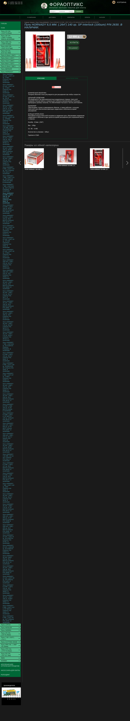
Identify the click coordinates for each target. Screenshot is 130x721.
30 (19, 697)
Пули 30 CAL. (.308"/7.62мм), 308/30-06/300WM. (8, 37)
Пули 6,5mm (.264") (8, 55)
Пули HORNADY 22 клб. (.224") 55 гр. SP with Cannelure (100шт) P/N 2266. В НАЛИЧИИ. (8, 242)
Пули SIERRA (6, 630)
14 (8, 695)
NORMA (4, 661)
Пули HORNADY (44, 22)
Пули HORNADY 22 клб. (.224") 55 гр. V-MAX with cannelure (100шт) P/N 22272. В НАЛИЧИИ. (8, 230)
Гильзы (4, 23)
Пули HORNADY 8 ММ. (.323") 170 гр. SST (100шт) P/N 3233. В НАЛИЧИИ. (8, 170)
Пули (37, 22)
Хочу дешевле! (73, 48)
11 (3, 695)
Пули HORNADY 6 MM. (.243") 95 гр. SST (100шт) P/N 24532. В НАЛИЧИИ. (8, 619)
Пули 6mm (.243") (7, 58)
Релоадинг (5, 675)
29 (17, 697)
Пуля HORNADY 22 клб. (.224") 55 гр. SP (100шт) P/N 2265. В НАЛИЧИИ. (8, 580)
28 (15, 697)
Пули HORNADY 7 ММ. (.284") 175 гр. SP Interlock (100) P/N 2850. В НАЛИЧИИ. (8, 179)
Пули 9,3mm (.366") (8, 66)
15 (10, 695)
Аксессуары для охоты (10, 670)
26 (12, 697)
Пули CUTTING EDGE (9, 642)
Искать (78, 11)
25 (10, 697)
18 (15, 695)
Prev (4, 692)
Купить (74, 42)
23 (6, 697)
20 (19, 695)
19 (17, 695)
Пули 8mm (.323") (7, 63)
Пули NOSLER (6, 627)
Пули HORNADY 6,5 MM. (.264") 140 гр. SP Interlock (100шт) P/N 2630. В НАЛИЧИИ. (8, 198)
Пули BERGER (6, 69)
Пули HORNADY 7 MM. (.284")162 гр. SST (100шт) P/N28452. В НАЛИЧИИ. (8, 188)
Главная (26, 22)
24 (8, 697)
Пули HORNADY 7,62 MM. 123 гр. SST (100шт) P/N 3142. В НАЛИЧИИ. (8, 457)
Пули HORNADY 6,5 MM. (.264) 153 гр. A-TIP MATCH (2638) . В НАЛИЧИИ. (8, 408)
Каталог (32, 22)
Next (18, 692)
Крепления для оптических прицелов (10, 665)
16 (12, 695)
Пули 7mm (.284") (7, 61)
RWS (3, 658)
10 (19, 694)
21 (3, 697)
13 (6, 695)
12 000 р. (74, 36)
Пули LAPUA (5, 625)
